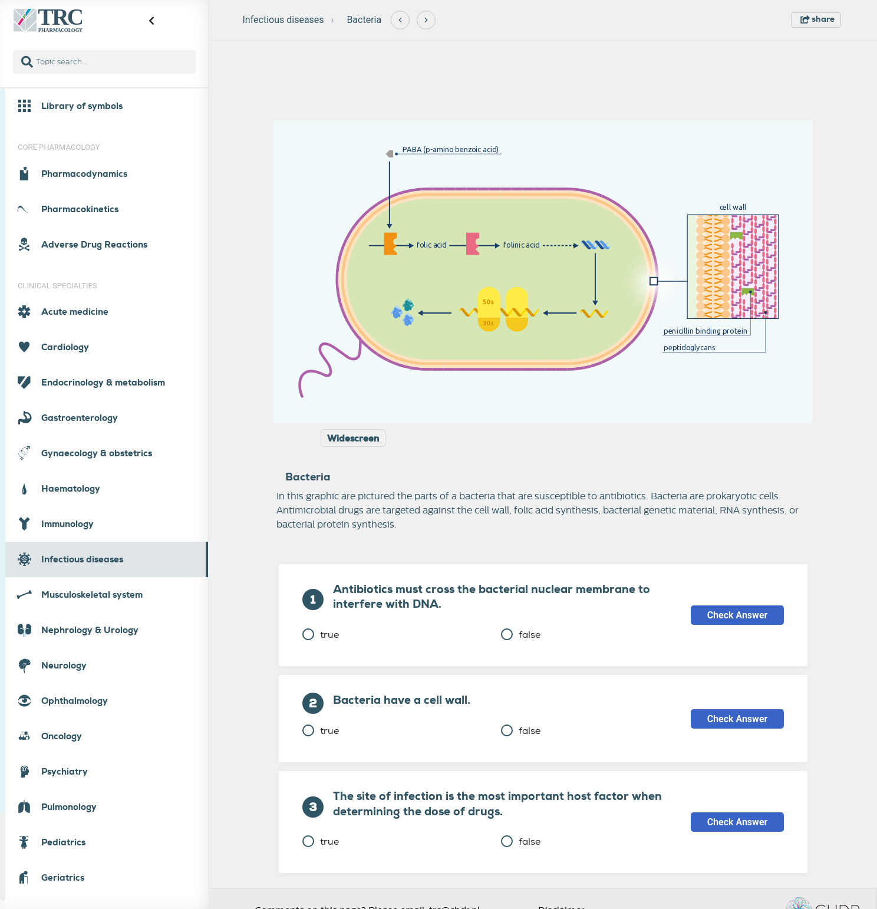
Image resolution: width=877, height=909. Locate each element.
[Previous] (400, 20)
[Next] (426, 20)
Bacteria (364, 19)
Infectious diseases (283, 19)
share (817, 19)
